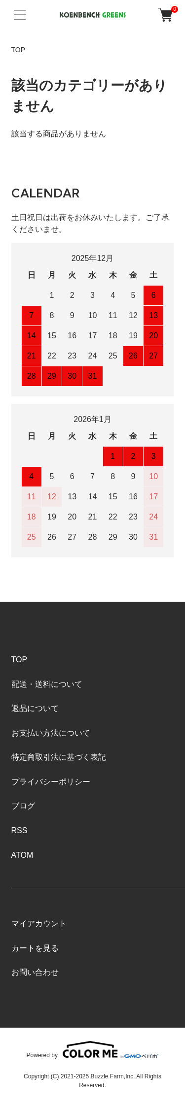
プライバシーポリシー (50, 782)
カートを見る (35, 948)
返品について (35, 708)
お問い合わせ (35, 972)
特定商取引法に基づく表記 (58, 757)
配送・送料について (46, 684)
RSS (19, 830)
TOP (18, 50)
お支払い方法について (50, 733)
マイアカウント (39, 923)
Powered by (93, 1049)
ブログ (23, 806)
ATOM (22, 855)
